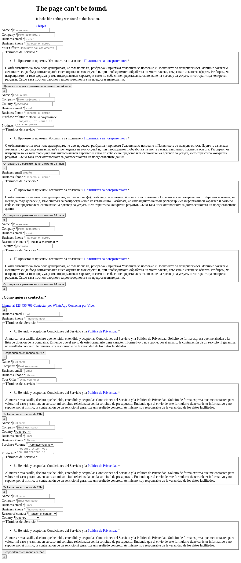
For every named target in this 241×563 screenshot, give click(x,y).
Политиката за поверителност (105, 61)
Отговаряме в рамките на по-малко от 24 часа (33, 165)
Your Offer (10, 48)
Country (8, 104)
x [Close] (4, 90)
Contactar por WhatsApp (50, 307)
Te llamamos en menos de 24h (22, 415)
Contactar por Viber (81, 307)
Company (9, 34)
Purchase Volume (15, 117)
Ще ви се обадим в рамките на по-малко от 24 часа (37, 86)
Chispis (41, 26)
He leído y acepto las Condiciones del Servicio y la (69, 332)
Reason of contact (15, 243)
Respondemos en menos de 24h (23, 354)
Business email (13, 39)
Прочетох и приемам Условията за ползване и (73, 61)
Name (7, 30)
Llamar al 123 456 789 (17, 307)
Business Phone (14, 43)
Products (9, 127)
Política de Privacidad (102, 332)
